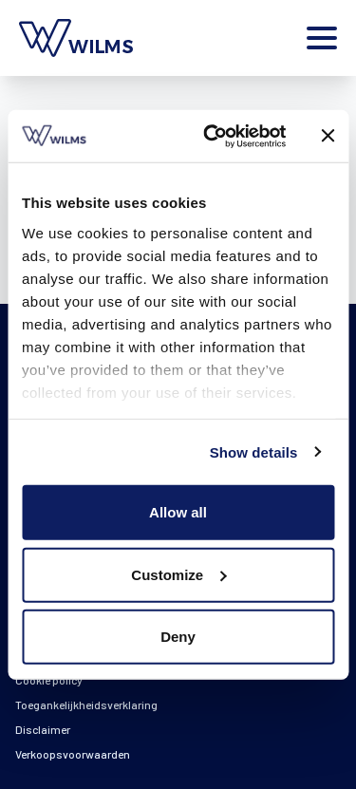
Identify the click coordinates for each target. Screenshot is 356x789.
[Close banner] (327, 135)
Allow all (178, 512)
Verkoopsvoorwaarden (72, 754)
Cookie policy (49, 679)
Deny (178, 637)
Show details (254, 451)
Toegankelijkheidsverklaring (86, 704)
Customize (178, 574)
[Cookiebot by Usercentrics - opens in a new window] (212, 135)
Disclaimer (42, 729)
